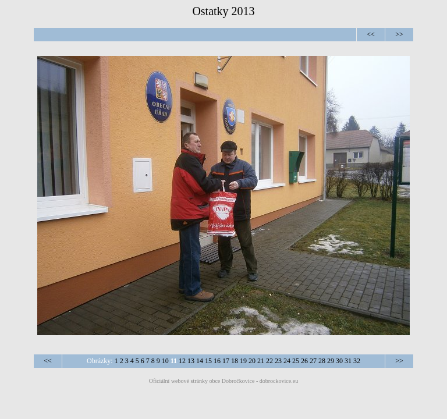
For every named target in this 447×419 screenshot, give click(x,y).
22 (269, 361)
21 (260, 361)
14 (199, 361)
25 (295, 361)
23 (278, 361)
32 (356, 361)
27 (313, 361)
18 (234, 361)
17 (225, 361)
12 (182, 361)
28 (321, 361)
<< (371, 34)
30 (339, 361)
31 (348, 361)
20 (252, 361)
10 (165, 361)
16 (217, 361)
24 (286, 361)
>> (399, 34)
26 (304, 361)
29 (330, 361)
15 (208, 361)
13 (190, 361)
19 (243, 361)
